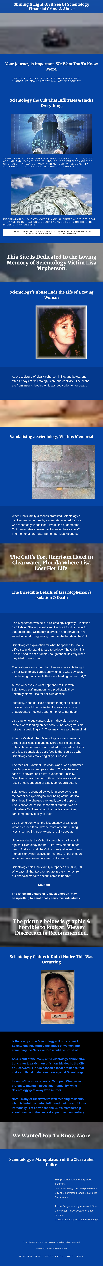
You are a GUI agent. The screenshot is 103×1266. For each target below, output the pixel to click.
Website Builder (61, 1248)
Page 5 (69, 1256)
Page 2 (39, 1256)
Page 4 (59, 1256)
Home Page (26, 1256)
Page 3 (49, 1256)
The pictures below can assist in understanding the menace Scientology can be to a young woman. (51, 232)
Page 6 (80, 1256)
